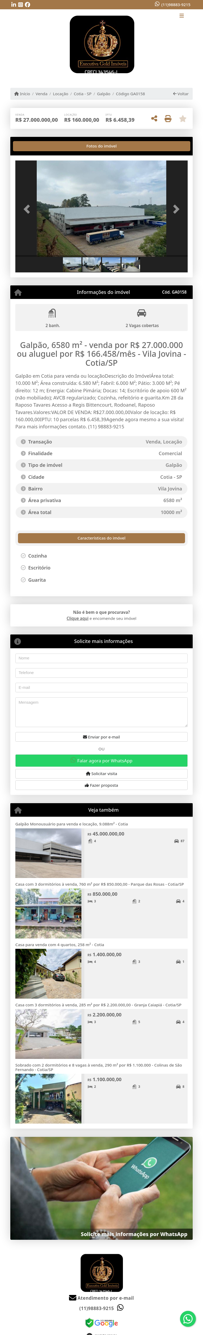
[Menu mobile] (101, 44)
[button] (28, 209)
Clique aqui (78, 618)
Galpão (103, 93)
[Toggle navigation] (182, 16)
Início (22, 93)
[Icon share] (13, 5)
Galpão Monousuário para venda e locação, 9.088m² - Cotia (71, 824)
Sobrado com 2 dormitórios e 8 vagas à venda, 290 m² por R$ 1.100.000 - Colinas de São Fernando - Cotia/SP (98, 1067)
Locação (60, 93)
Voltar (181, 93)
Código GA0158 (130, 93)
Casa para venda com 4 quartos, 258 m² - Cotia (59, 944)
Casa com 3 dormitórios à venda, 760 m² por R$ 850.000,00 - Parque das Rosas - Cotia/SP (99, 884)
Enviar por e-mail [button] (101, 737)
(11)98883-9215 (175, 4)
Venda (42, 93)
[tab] (32, 146)
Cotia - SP (82, 93)
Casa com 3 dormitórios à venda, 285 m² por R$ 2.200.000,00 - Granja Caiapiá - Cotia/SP (98, 1004)
